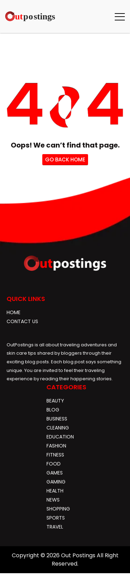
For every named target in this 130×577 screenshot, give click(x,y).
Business (56, 418)
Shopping (58, 508)
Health (54, 490)
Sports (55, 517)
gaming (56, 481)
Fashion (56, 445)
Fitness (55, 454)
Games (54, 472)
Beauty (55, 400)
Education (60, 436)
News (53, 499)
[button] (120, 16)
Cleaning (57, 427)
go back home (65, 159)
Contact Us (22, 321)
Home (13, 312)
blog (52, 409)
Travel (54, 526)
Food (53, 463)
